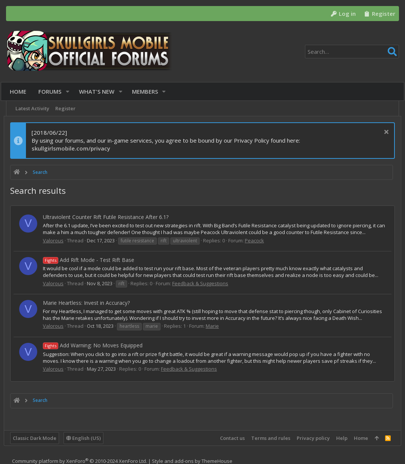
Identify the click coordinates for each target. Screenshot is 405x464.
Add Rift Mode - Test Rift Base (91, 259)
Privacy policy (311, 438)
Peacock (256, 240)
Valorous (55, 240)
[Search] (352, 51)
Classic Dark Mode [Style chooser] (37, 438)
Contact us (230, 438)
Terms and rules (268, 438)
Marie (214, 332)
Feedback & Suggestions (202, 283)
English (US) (85, 438)
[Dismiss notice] (383, 133)
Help (339, 438)
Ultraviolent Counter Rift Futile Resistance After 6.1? (108, 217)
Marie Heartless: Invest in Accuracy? (88, 302)
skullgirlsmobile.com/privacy (73, 148)
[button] (70, 91)
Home (359, 438)
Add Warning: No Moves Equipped (95, 352)
